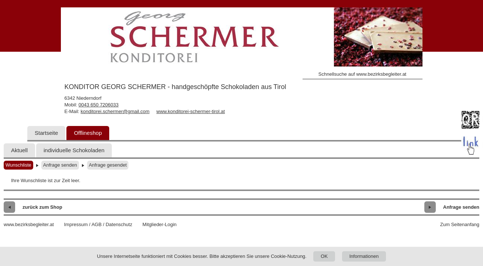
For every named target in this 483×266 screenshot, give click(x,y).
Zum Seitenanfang (459, 224)
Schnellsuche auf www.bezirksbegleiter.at (362, 74)
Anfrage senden (60, 165)
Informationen (364, 256)
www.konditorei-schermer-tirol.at (190, 111)
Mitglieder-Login (159, 224)
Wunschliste (18, 165)
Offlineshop (88, 133)
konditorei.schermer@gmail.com (115, 111)
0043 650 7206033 (98, 105)
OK (324, 256)
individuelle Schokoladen (74, 150)
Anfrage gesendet (108, 165)
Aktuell (19, 150)
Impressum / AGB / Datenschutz (98, 224)
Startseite (46, 133)
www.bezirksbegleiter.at (29, 224)
